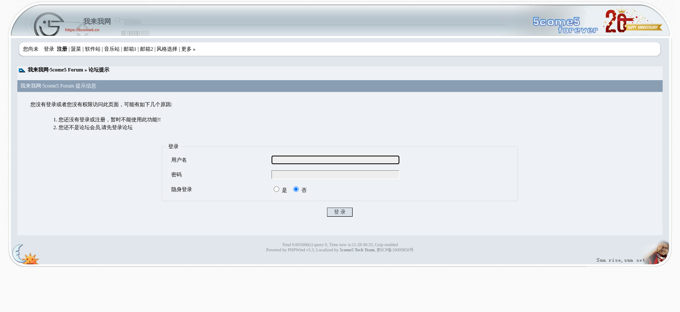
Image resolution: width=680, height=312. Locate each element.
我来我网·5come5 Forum (55, 70)
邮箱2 (146, 49)
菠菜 (76, 49)
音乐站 (112, 49)
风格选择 (167, 49)
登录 (49, 49)
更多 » (188, 49)
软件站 (93, 49)
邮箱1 (130, 49)
